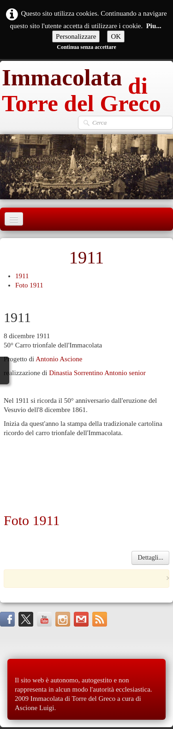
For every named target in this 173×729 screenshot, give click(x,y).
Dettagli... (150, 557)
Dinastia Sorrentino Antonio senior (97, 372)
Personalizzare (76, 36)
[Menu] (14, 219)
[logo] (86, 88)
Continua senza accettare (86, 47)
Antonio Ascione (59, 359)
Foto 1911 (29, 285)
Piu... (153, 26)
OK (116, 36)
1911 (22, 276)
